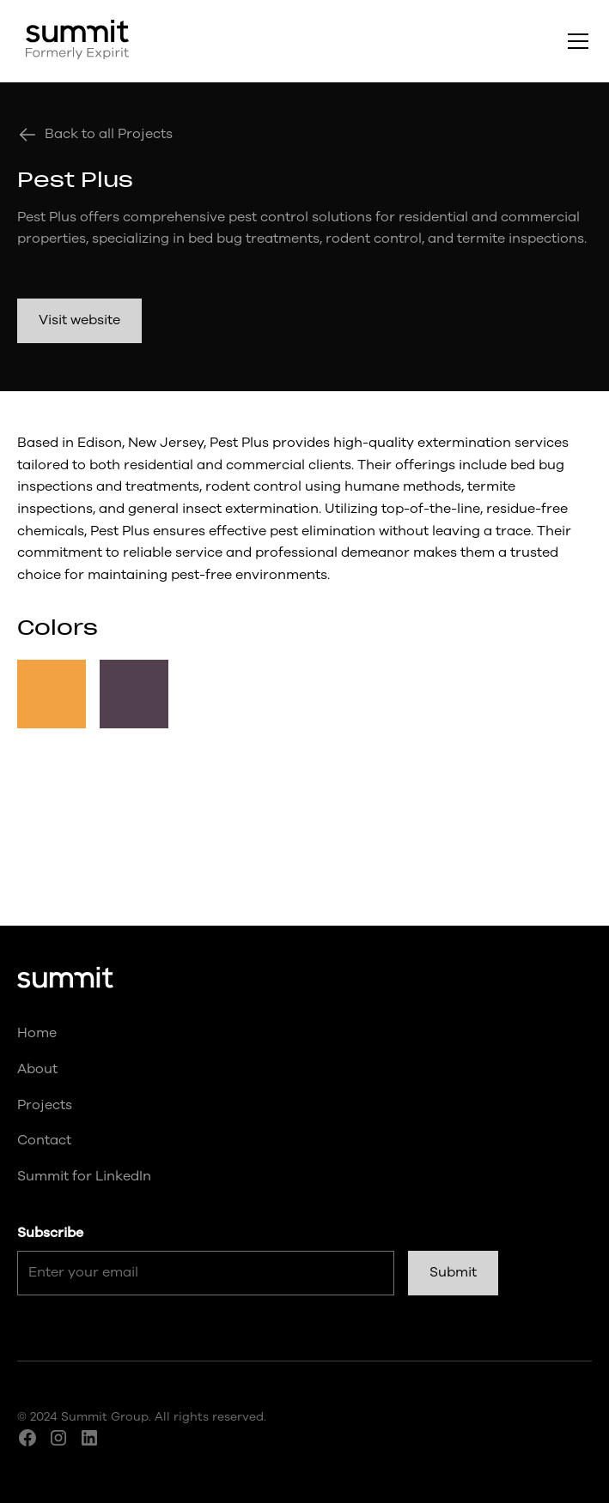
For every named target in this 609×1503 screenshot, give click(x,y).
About (37, 1068)
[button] (574, 41)
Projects (44, 1105)
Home (37, 1032)
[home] (73, 41)
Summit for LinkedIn (84, 1176)
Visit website (79, 320)
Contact (44, 1140)
